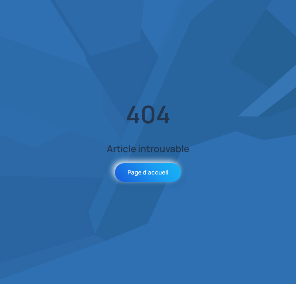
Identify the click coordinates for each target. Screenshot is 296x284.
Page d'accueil (148, 172)
